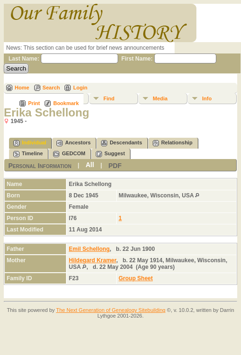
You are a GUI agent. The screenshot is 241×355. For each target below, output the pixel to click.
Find (108, 98)
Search (51, 87)
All (89, 165)
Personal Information (39, 165)
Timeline (28, 154)
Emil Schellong (89, 249)
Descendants (121, 143)
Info (207, 98)
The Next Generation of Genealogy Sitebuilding (111, 310)
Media (160, 98)
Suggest (110, 154)
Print (34, 103)
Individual (29, 143)
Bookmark (66, 103)
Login (80, 87)
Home (22, 87)
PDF (114, 165)
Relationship (173, 143)
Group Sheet (136, 278)
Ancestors (73, 143)
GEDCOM (69, 154)
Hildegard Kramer (92, 260)
